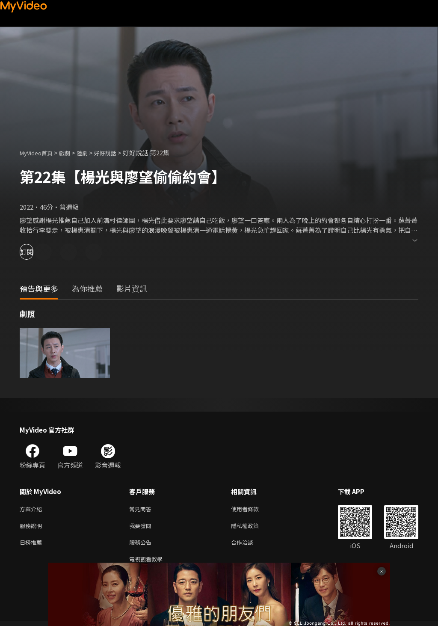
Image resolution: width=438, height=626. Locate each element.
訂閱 (36, 251)
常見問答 (142, 509)
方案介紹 (32, 509)
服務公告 (142, 545)
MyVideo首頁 (39, 152)
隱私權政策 (252, 527)
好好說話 (116, 152)
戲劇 (71, 152)
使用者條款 (252, 509)
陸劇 (90, 152)
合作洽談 (249, 545)
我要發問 (142, 527)
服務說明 (32, 527)
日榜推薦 (32, 545)
